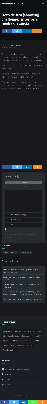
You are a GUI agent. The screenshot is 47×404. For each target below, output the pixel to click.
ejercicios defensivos (32, 331)
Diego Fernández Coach (12, 3)
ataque (5, 252)
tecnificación (25, 252)
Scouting (35, 341)
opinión (6, 341)
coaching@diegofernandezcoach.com (18, 369)
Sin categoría (8, 345)
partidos (16, 341)
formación (36, 336)
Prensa (25, 341)
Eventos (25, 336)
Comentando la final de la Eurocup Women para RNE (22, 299)
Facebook (7, 374)
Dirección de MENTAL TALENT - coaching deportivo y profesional (22, 285)
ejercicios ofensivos (11, 336)
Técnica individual (10, 350)
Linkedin (7, 385)
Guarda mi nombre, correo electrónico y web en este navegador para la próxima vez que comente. (23, 234)
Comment (23, 182)
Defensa (17, 331)
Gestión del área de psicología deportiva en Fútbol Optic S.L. (21, 278)
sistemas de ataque (25, 345)
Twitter (7, 380)
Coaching (7, 331)
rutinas (14, 252)
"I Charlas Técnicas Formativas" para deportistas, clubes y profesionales (21, 270)
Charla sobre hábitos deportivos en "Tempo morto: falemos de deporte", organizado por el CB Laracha (22, 293)
